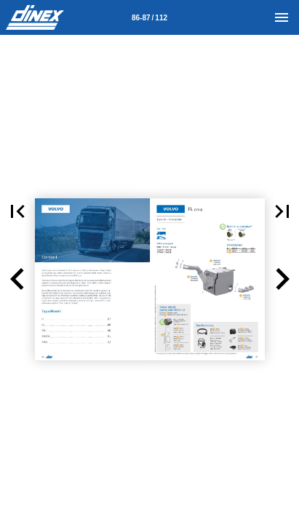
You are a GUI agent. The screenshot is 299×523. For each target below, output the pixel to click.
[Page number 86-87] (149, 17)
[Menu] (281, 17)
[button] (17, 279)
